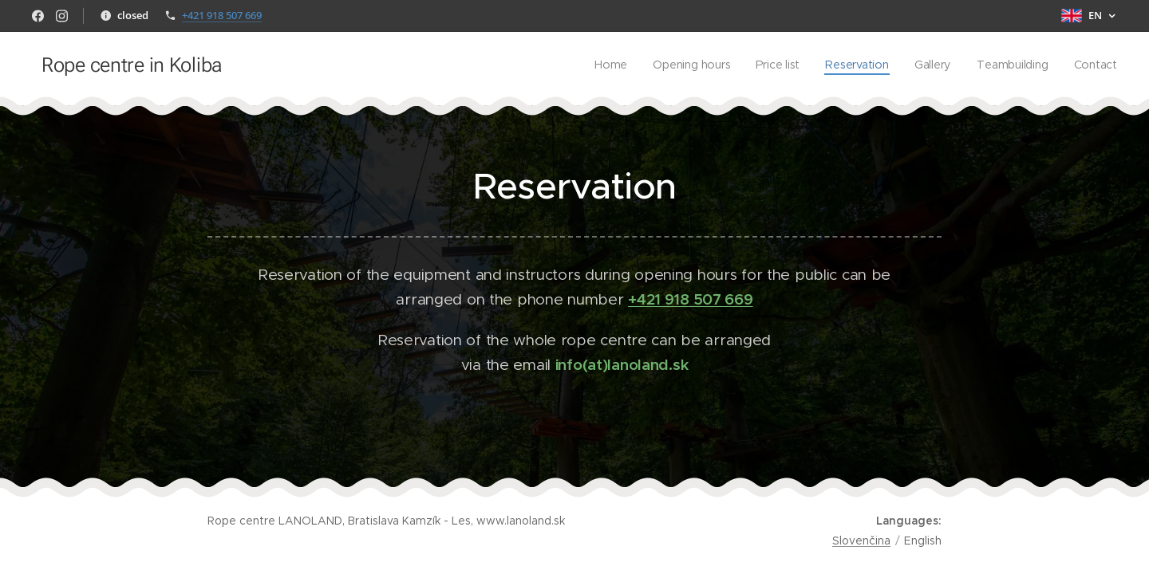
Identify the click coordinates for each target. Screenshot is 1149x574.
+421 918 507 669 (222, 15)
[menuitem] (609, 65)
